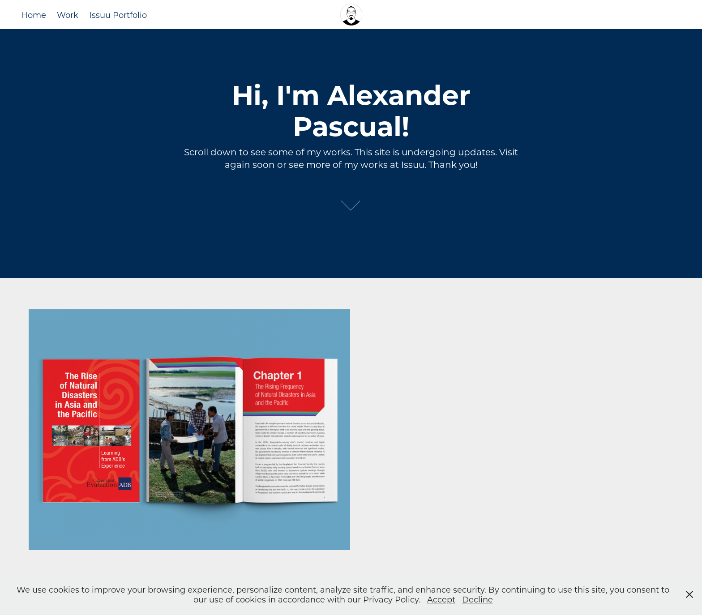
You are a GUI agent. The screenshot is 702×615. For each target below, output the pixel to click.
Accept (441, 599)
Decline (477, 599)
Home (33, 14)
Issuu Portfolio (118, 14)
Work (67, 14)
